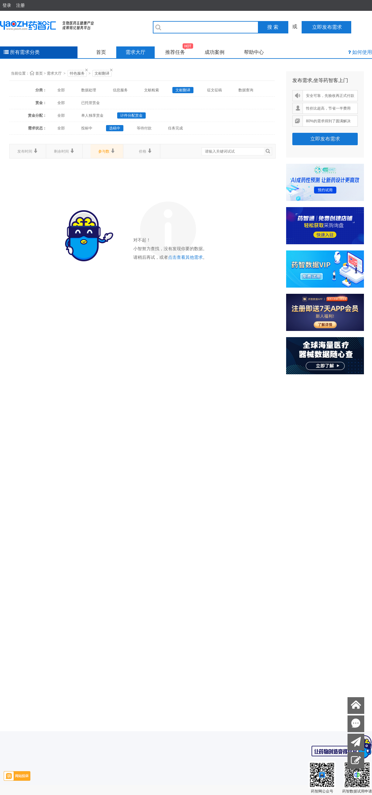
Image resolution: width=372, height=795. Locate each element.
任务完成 (175, 128)
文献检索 (151, 90)
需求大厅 (135, 52)
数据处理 (88, 90)
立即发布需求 (325, 138)
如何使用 (362, 52)
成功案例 (214, 52)
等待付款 (144, 128)
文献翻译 (102, 73)
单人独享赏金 (92, 115)
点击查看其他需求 (185, 257)
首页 (101, 52)
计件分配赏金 (131, 115)
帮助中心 (254, 52)
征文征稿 (214, 90)
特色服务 (77, 73)
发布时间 (27, 151)
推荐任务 (179, 50)
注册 (20, 5)
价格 (145, 151)
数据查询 (245, 90)
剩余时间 (64, 151)
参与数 (106, 151)
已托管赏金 (90, 103)
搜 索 (272, 27)
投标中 (86, 128)
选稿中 (114, 128)
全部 (61, 90)
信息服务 (120, 90)
